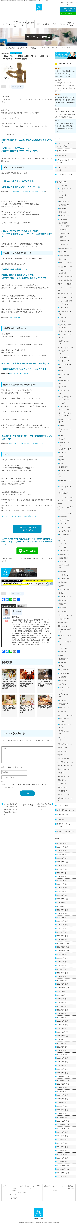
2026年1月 (60, 863)
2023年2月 (60, 985)
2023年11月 (61, 952)
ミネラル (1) (63, 656)
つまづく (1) (63, 653)
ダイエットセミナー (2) (65, 302)
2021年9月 (60, 1048)
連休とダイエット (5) (65, 743)
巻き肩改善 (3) (63, 220)
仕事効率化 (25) (63, 627)
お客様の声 (47, 27)
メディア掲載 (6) (62, 810)
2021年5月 (60, 1063)
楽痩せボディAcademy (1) (65, 836)
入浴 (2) (61, 671)
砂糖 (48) (62, 461)
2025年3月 (60, 892)
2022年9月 (60, 1003)
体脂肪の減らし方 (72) (65, 317)
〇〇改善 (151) (62, 190)
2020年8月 (60, 1096)
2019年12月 (61, 1126)
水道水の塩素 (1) (64, 678)
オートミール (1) (64, 365)
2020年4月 (60, 1111)
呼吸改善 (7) (63, 213)
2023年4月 (60, 977)
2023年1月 (60, 989)
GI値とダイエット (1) (65, 271)
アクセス (63, 27)
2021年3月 (60, 1070)
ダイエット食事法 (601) (65, 352)
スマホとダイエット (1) (65, 298)
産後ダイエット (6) (65, 336)
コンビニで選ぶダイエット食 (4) (65, 402)
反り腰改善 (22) (64, 209)
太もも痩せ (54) (64, 583)
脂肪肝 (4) (62, 705)
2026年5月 (60, 848)
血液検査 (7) (62, 788)
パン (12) (62, 408)
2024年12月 (61, 903)
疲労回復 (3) (63, 685)
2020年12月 (61, 1081)
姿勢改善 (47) (63, 587)
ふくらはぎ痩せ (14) (64, 540)
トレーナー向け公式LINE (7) (65, 180)
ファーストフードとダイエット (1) (65, 412)
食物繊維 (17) (63, 498)
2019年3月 (60, 1159)
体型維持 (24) (63, 576)
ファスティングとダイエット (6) (65, 419)
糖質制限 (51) (63, 472)
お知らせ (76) (61, 160)
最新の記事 (22, 610)
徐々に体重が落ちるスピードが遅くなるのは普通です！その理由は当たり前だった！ (10, 814)
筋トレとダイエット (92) (65, 340)
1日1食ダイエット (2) (65, 357)
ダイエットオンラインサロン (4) (65, 166)
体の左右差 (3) (63, 206)
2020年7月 (60, 1100)
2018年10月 (61, 1177)
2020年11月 (61, 1085)
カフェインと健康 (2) (65, 641)
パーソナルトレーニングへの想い (13, 28)
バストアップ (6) (64, 532)
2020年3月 (60, 1114)
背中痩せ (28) (63, 605)
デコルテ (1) (63, 528)
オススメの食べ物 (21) (65, 370)
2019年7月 (60, 1144)
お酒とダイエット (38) (65, 386)
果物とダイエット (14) (65, 448)
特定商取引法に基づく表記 (13, 1202)
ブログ (55, 27)
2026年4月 (60, 852)
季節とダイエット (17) (65, 720)
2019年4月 (60, 1155)
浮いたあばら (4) (64, 594)
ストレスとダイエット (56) (65, 293)
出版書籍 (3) (62, 716)
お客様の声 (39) (62, 155)
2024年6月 (60, 926)
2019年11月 (61, 1129)
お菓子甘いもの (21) (64, 380)
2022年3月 (60, 1026)
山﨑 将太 (15, 622)
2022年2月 (60, 1029)
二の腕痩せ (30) (64, 566)
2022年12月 (61, 992)
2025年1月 (60, 900)
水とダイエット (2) (65, 453)
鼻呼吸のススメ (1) (65, 267)
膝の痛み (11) (64, 245)
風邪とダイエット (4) (65, 347)
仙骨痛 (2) (63, 234)
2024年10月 (61, 911)
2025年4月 (60, 889)
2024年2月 (60, 940)
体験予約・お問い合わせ (71, 28)
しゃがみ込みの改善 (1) (65, 194)
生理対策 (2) (63, 681)
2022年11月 (61, 996)
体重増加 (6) (63, 322)
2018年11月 (61, 1174)
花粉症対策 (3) (63, 708)
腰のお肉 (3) (63, 612)
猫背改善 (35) (63, 224)
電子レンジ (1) (63, 712)
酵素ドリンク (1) (64, 475)
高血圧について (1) (64, 799)
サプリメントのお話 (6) (65, 288)
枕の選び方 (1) (62, 756)
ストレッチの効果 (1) (65, 648)
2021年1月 (60, 1077)
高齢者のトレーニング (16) (65, 804)
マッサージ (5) (63, 309)
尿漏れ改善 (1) (63, 217)
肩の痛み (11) (64, 238)
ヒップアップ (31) (65, 535)
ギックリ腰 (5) (65, 231)
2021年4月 (60, 1066)
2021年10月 (61, 1044)
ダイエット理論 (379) (65, 305)
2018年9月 (60, 1181)
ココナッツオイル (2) (65, 396)
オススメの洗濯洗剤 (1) (65, 281)
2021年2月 (60, 1074)
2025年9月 (60, 870)
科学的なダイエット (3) (65, 767)
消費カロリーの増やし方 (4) (65, 331)
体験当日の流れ (22, 1196)
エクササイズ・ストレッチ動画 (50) (65, 276)
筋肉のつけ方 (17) (63, 774)
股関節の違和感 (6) (65, 253)
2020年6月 (60, 1103)
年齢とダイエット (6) (65, 748)
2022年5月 (60, 1018)
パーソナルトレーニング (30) (65, 507)
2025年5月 (60, 885)
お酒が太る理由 (14, 322)
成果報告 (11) (61, 824)
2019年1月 (60, 1166)
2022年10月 (61, 1000)
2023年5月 (60, 974)
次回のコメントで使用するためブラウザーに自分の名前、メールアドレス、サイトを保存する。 (26, 790)
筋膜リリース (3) (63, 781)
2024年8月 (60, 918)
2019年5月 (60, 1151)
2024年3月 (60, 937)
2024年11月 (61, 907)
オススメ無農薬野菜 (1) (65, 285)
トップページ (5, 27)
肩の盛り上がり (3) (65, 601)
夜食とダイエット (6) (65, 435)
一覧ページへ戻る (27, 809)
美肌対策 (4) (62, 785)
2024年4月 (60, 933)
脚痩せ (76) (62, 608)
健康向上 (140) (62, 631)
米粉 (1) (61, 468)
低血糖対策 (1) (63, 663)
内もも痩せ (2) (63, 580)
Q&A (38, 27)
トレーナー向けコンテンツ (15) (65, 173)
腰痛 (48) (63, 241)
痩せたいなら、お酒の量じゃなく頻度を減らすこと (26, 448)
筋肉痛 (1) (61, 777)
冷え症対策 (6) (63, 674)
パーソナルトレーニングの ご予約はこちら (28, 533)
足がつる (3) (63, 263)
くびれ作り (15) (64, 525)
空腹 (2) (61, 464)
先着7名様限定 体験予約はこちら (68, 12)
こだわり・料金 (22, 28)
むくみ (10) (62, 552)
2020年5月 (60, 1107)
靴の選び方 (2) (62, 795)
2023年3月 (60, 981)
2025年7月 (60, 877)
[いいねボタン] (3, 91)
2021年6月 (60, 1059)
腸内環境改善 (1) (64, 260)
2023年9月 (60, 959)
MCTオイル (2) (64, 362)
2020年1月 (60, 1122)
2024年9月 (60, 915)
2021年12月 (61, 1037)
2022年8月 (60, 1007)
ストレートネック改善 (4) (65, 201)
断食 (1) (61, 440)
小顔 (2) (61, 590)
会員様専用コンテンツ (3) (65, 815)
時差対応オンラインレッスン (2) (65, 830)
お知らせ (55, 1194)
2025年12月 (61, 866)
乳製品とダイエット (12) (65, 425)
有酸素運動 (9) (62, 752)
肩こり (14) (62, 256)
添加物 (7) (62, 457)
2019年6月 (60, 1148)
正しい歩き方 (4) (63, 763)
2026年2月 (60, 859)
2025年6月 (60, 881)
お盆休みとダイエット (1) (65, 724)
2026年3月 (60, 855)
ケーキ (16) (62, 391)
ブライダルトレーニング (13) (65, 547)
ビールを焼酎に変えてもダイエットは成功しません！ (27, 196)
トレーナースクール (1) (65, 502)
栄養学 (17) (61, 759)
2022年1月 (60, 1033)
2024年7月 (60, 922)
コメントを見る (17, 91)
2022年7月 (60, 1011)
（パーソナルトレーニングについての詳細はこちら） (19, 521)
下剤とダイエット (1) (65, 620)
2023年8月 (60, 963)
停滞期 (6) (62, 326)
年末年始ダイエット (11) (65, 730)
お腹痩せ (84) (63, 521)
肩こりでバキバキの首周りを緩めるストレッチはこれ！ (44, 811)
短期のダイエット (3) (65, 700)
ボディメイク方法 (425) (65, 518)
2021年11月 (61, 1040)
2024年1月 (60, 944)
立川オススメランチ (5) (65, 770)
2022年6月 (60, 1014)
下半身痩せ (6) (63, 559)
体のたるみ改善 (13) (64, 571)
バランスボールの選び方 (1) (65, 513)
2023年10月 (61, 955)
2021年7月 (60, 1055)
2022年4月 (60, 1022)
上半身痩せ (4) (63, 555)
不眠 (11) (62, 660)
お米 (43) (62, 375)
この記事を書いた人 (9, 610)
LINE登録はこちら (68, 16)
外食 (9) (61, 430)
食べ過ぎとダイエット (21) (65, 493)
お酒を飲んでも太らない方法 (19, 378)
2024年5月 (60, 929)
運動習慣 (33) (62, 792)
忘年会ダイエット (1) (65, 737)
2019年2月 (60, 1163)
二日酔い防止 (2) (63, 623)
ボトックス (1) (62, 616)
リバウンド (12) (64, 312)
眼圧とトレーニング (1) (65, 693)
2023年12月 (61, 948)
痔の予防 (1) (63, 689)
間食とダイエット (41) (65, 486)
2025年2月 (60, 896)
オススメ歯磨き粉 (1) (65, 635)
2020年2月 (60, 1118)
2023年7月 (60, 966)
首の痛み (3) (64, 249)
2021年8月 (60, 1051)
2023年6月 (60, 970)
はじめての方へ (30, 28)
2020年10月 (61, 1088)
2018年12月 (61, 1170)
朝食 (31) (62, 444)
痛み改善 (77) (63, 227)
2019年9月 (60, 1137)
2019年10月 (61, 1133)
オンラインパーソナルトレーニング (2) (65, 149)
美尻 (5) (61, 598)
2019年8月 (60, 1140)
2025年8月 (60, 874)
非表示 (18, 616)
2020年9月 (60, 1092)
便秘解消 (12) (63, 667)
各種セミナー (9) (62, 819)
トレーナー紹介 (13, 1199)
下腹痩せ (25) (63, 562)
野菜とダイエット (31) (65, 480)
